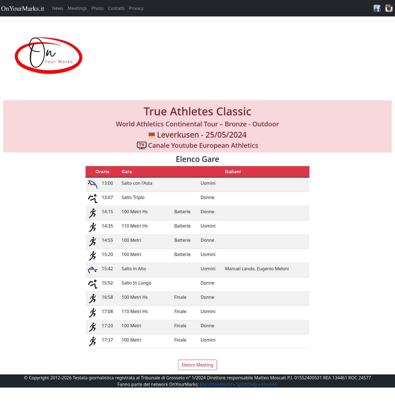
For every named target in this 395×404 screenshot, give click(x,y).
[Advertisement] (247, 56)
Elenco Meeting (197, 365)
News (57, 8)
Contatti (116, 8)
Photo (97, 8)
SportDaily (246, 384)
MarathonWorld (216, 384)
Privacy (136, 8)
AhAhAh (269, 384)
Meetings (77, 8)
